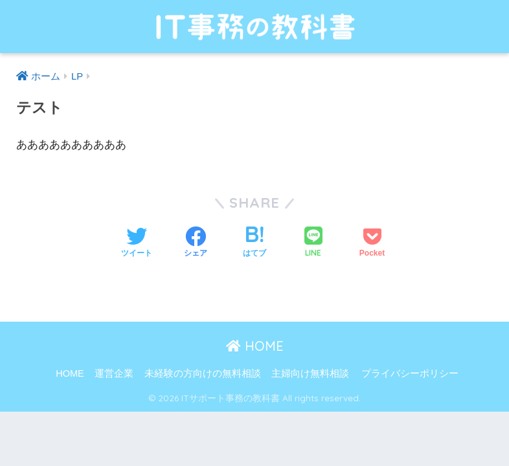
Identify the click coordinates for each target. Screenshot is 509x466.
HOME (255, 346)
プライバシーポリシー (409, 373)
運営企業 (114, 373)
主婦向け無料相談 (310, 373)
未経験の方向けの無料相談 (202, 373)
